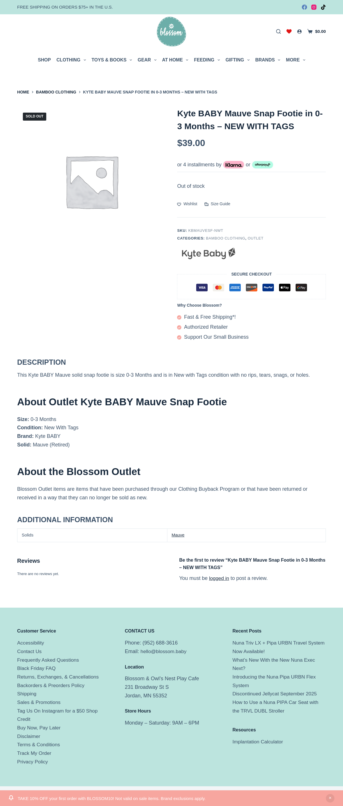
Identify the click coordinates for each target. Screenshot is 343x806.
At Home (176, 60)
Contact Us (30, 651)
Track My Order (35, 753)
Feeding (208, 60)
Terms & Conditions (39, 744)
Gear (148, 60)
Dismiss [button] (330, 798)
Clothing (72, 60)
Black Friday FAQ (37, 668)
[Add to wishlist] (187, 204)
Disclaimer (29, 736)
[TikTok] (323, 7)
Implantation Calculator (258, 742)
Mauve (178, 534)
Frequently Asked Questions (49, 660)
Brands (269, 60)
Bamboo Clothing (225, 238)
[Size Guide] (217, 204)
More (296, 60)
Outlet (255, 238)
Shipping (27, 694)
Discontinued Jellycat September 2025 (276, 694)
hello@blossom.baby (164, 651)
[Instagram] (313, 7)
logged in (219, 578)
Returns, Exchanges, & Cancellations (59, 677)
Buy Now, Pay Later (39, 728)
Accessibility (31, 643)
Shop (44, 59)
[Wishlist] (289, 31)
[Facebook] (304, 7)
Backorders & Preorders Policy (52, 685)
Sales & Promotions (39, 702)
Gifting (239, 60)
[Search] (278, 31)
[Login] (299, 31)
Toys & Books (113, 60)
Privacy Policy (33, 762)
